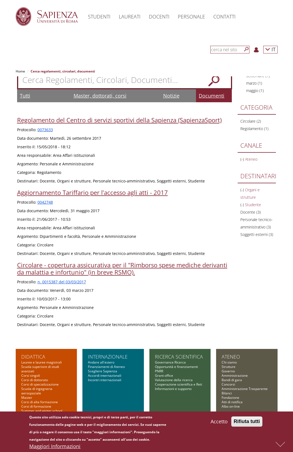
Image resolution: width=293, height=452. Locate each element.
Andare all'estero (101, 362)
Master (26, 397)
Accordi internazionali (104, 375)
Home (20, 71)
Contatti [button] (224, 16)
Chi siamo (229, 362)
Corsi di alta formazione (39, 402)
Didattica (33, 356)
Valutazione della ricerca (174, 380)
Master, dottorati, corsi (100, 95)
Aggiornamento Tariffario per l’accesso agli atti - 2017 (92, 192)
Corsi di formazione (36, 406)
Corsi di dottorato (34, 380)
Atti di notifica (232, 402)
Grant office (164, 375)
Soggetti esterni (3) (256, 234)
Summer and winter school (41, 410)
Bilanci (227, 393)
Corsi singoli (30, 375)
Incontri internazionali (104, 380)
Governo (228, 371)
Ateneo (231, 356)
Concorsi (228, 384)
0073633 (45, 129)
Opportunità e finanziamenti (176, 366)
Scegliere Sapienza (102, 371)
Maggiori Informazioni (54, 447)
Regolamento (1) (254, 128)
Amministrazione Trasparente (245, 388)
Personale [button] (191, 16)
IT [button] (270, 49)
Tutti (25, 95)
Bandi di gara (232, 380)
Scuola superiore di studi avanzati (40, 368)
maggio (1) (255, 90)
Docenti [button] (159, 16)
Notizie (171, 95)
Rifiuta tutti (247, 423)
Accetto (219, 422)
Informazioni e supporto (173, 388)
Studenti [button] (99, 16)
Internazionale (108, 356)
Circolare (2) (250, 121)
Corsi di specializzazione (40, 384)
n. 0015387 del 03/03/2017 (61, 281)
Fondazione (230, 397)
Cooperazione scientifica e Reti (178, 384)
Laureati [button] (130, 16)
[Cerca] (246, 49)
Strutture (228, 366)
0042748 (45, 202)
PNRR (159, 371)
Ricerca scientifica (179, 356)
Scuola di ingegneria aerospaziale (36, 391)
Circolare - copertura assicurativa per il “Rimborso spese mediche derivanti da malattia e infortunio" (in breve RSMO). (122, 268)
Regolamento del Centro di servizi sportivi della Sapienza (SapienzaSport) (119, 120)
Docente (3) (250, 212)
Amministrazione (235, 375)
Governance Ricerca (170, 362)
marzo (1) (254, 83)
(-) (242, 159)
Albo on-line (231, 406)
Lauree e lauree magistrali (41, 362)
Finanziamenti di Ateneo (106, 366)
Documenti (211, 95)
